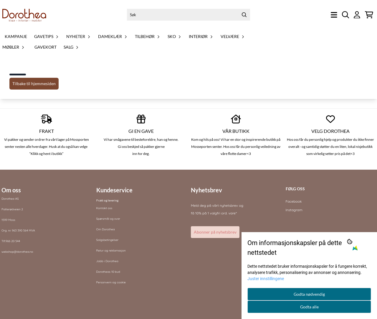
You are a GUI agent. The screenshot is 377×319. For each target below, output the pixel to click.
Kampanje (16, 36)
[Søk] (188, 15)
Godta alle (309, 306)
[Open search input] (345, 15)
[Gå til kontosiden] (357, 15)
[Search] (244, 15)
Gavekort (45, 46)
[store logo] (24, 15)
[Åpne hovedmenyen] (334, 15)
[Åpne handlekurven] (369, 15)
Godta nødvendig (309, 294)
